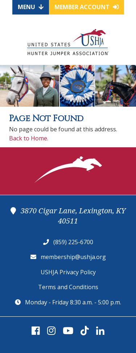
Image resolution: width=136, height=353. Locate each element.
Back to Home (28, 138)
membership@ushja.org (73, 257)
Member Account (86, 7)
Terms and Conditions (68, 287)
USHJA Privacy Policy (68, 272)
